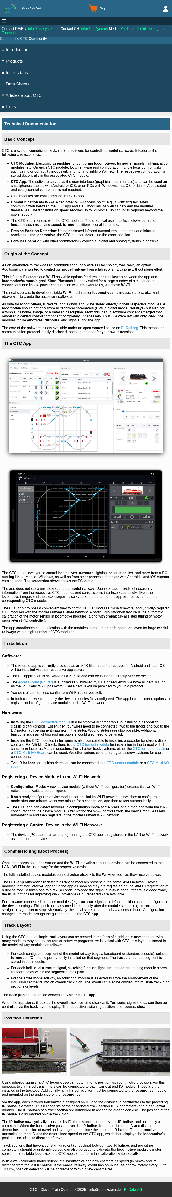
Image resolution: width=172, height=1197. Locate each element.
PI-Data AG (133, 1189)
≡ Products (12, 61)
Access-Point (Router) (35, 682)
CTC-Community (33, 38)
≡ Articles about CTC (22, 95)
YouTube (127, 29)
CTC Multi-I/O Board (30, 753)
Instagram (157, 29)
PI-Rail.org (129, 328)
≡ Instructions (15, 72)
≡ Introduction (15, 49)
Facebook (9, 33)
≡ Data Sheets (16, 84)
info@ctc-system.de (44, 29)
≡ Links (9, 106)
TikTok (142, 29)
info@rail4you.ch (94, 29)
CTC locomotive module (51, 722)
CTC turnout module (93, 745)
